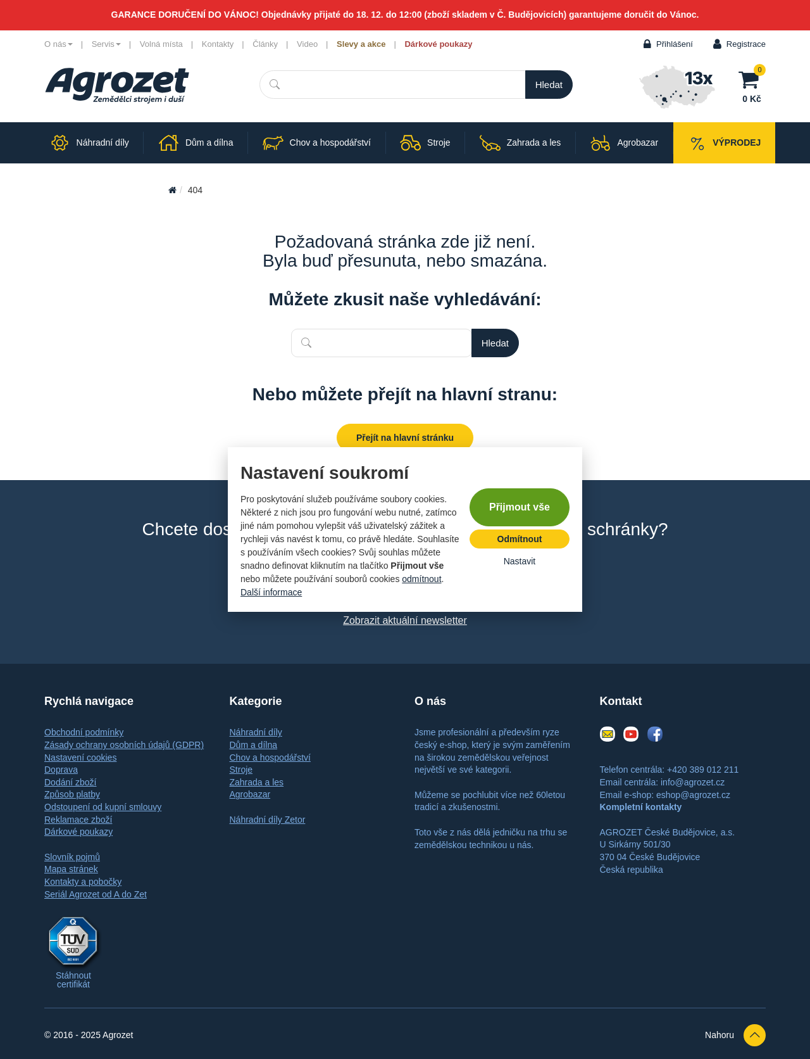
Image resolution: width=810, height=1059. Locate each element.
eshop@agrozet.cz (693, 795)
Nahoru (735, 1035)
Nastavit (520, 561)
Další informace (271, 592)
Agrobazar (250, 794)
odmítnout (421, 579)
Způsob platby (72, 794)
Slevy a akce (361, 44)
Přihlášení (674, 44)
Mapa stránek (71, 869)
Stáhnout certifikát (73, 979)
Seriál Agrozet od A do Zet (95, 894)
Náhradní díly (256, 732)
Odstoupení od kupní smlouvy (102, 807)
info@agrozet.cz (693, 782)
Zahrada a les (257, 782)
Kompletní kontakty (641, 807)
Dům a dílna (253, 745)
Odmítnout (519, 539)
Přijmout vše (519, 507)
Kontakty (218, 44)
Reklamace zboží (78, 820)
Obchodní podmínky (83, 732)
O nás (58, 44)
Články (265, 44)
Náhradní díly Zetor (268, 820)
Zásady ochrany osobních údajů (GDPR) (124, 745)
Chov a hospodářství (270, 757)
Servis (106, 44)
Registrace (746, 44)
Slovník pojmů (72, 857)
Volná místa (161, 44)
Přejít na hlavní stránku (405, 438)
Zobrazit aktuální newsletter (405, 620)
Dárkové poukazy (438, 44)
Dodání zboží (70, 782)
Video (307, 44)
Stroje (241, 769)
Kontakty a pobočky (83, 882)
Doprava (61, 769)
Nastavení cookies (80, 757)
